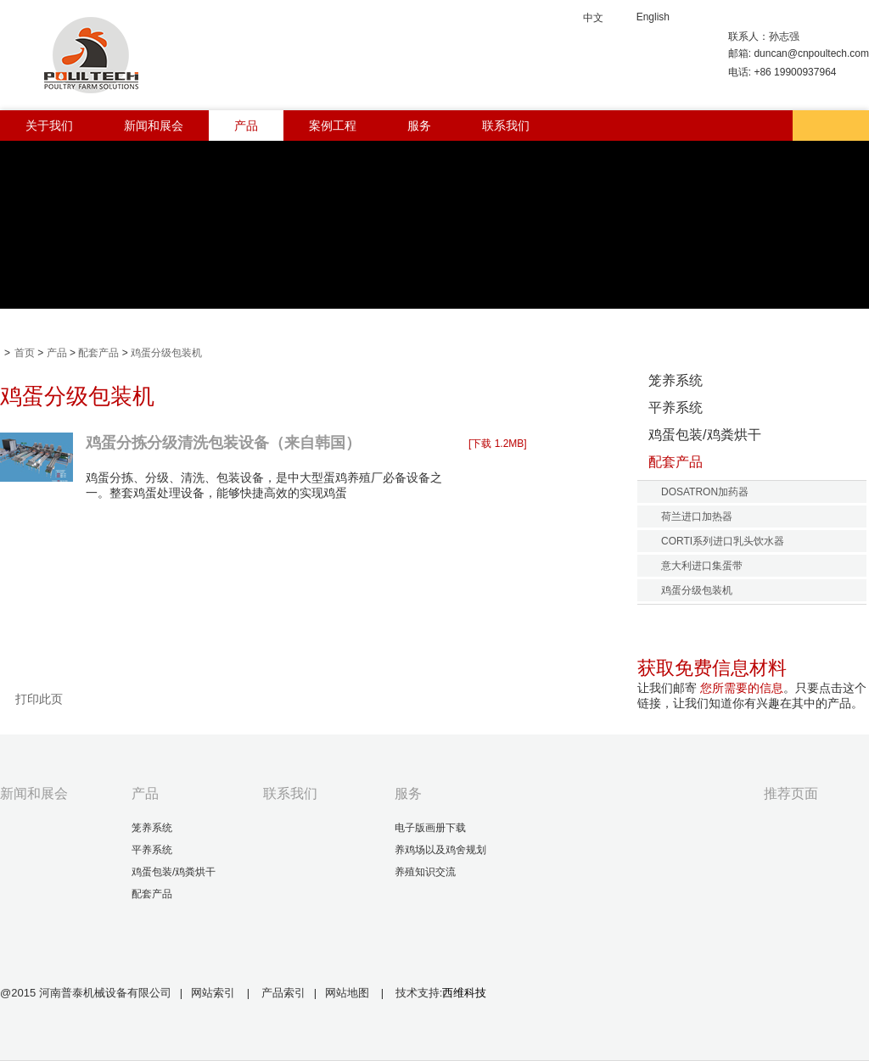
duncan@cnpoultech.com (811, 53)
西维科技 (464, 992)
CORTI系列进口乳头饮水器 (722, 541)
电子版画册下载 (430, 828)
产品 (246, 125)
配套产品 (98, 353)
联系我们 (506, 125)
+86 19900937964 (795, 72)
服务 (419, 125)
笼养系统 (675, 380)
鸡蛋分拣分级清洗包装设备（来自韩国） (223, 442)
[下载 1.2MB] (497, 444)
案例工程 (332, 125)
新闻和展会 (153, 125)
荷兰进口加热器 (696, 516)
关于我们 (49, 125)
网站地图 (349, 992)
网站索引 (213, 992)
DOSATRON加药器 (704, 492)
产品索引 (283, 992)
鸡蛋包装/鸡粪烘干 (704, 434)
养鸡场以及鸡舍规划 (440, 850)
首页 (24, 353)
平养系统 (675, 407)
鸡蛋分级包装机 (166, 353)
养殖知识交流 (425, 872)
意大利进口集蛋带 (702, 566)
